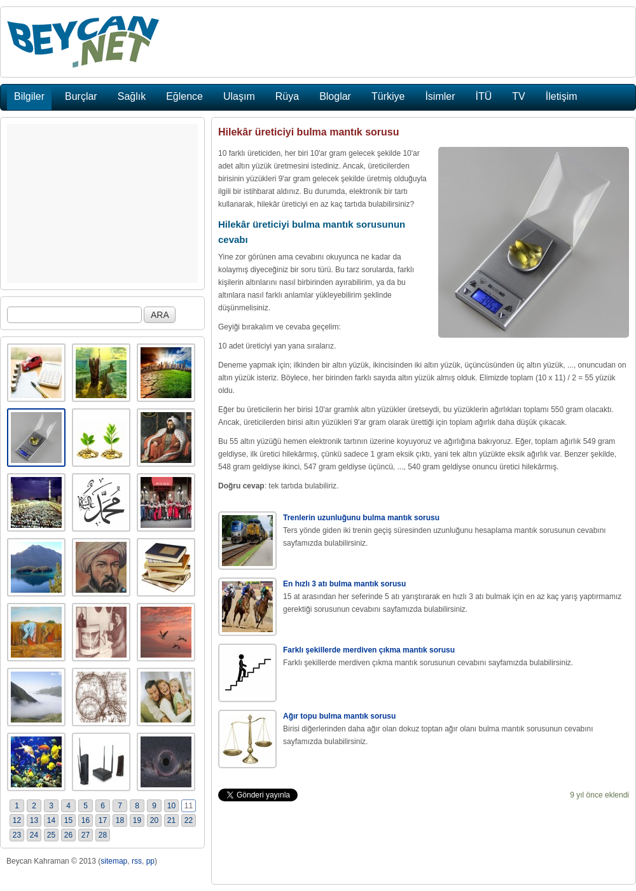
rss (137, 861)
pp (150, 861)
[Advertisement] (102, 203)
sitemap (113, 861)
